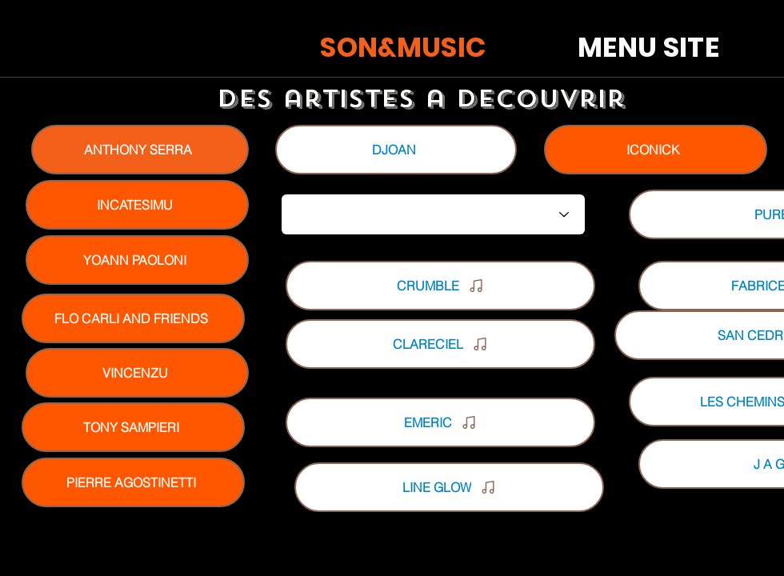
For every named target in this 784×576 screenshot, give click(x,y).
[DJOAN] (396, 149)
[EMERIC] (440, 422)
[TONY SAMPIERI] (133, 427)
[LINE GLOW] (449, 487)
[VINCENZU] (137, 373)
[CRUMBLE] (440, 285)
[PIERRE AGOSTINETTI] (133, 482)
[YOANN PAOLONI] (137, 260)
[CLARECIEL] (440, 344)
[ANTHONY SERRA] (140, 149)
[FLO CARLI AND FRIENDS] (133, 318)
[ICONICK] (655, 149)
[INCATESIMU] (137, 205)
